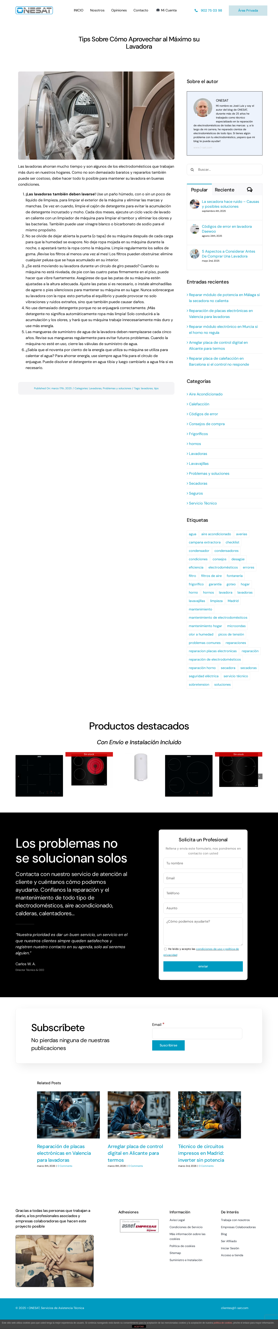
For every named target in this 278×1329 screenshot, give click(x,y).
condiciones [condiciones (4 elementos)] (198, 559)
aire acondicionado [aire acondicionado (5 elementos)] (216, 534)
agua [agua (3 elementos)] (192, 534)
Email (158, 1024)
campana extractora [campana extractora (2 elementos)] (205, 542)
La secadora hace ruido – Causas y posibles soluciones (230, 204)
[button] (18, 776)
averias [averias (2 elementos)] (241, 534)
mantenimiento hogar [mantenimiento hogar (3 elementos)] (205, 626)
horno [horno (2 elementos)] (193, 592)
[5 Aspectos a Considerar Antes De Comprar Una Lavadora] (194, 251)
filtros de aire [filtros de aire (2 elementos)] (211, 576)
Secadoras (198, 483)
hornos (195, 443)
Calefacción (199, 404)
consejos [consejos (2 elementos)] (219, 559)
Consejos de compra (207, 423)
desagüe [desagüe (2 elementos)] (238, 559)
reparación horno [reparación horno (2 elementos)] (202, 668)
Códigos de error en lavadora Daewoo (227, 229)
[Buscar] (192, 169)
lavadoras (147, 388)
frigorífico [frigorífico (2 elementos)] (196, 584)
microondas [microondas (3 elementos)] (236, 626)
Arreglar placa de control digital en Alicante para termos (135, 1151)
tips (156, 388)
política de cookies (223, 1323)
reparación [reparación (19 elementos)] (250, 651)
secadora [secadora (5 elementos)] (228, 668)
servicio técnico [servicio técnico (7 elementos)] (236, 676)
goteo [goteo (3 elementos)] (231, 584)
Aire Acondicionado (206, 394)
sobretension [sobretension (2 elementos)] (199, 684)
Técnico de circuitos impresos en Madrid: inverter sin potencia (201, 1151)
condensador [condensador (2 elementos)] (199, 550)
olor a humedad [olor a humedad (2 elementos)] (201, 634)
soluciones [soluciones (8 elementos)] (222, 684)
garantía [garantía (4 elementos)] (215, 584)
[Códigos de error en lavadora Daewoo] (194, 227)
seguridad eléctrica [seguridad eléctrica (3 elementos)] (204, 676)
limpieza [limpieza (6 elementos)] (216, 601)
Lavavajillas (199, 463)
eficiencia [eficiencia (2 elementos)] (196, 567)
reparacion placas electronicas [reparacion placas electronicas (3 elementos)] (213, 651)
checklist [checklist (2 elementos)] (232, 542)
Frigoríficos (198, 433)
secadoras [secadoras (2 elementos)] (248, 668)
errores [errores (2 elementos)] (248, 567)
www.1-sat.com (202, 147)
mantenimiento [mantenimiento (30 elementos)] (200, 609)
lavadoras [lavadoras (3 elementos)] (245, 592)
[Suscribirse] (168, 1045)
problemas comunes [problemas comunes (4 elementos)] (205, 643)
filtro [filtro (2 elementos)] (192, 576)
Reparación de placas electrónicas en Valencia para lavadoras (64, 1151)
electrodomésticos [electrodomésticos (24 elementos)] (223, 567)
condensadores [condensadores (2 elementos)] (226, 550)
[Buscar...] (224, 169)
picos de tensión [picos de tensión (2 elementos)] (231, 634)
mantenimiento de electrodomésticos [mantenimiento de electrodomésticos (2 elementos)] (218, 617)
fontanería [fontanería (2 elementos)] (235, 576)
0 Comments (65, 1163)
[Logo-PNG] (34, 8)
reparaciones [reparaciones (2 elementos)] (236, 643)
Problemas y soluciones (117, 388)
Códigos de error (203, 413)
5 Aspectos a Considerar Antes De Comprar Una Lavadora (228, 254)
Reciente (224, 190)
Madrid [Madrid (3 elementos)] (233, 601)
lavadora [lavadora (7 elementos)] (225, 592)
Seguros (196, 493)
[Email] (197, 1033)
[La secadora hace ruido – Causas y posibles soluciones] (194, 202)
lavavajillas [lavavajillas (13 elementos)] (197, 601)
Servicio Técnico (203, 503)
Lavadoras (95, 388)
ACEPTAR (139, 1326)
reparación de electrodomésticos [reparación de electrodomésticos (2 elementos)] (215, 659)
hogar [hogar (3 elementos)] (245, 584)
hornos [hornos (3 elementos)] (208, 592)
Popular (199, 190)
